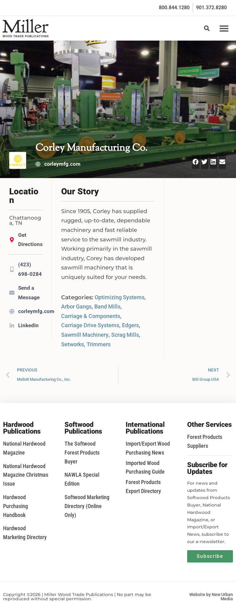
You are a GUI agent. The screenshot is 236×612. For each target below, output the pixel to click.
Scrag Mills (125, 335)
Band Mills (107, 306)
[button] (224, 28)
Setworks (72, 344)
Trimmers (99, 344)
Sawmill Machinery (84, 335)
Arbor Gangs (76, 306)
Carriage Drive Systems (90, 325)
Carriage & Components (90, 316)
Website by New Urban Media (211, 596)
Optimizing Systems (119, 297)
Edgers (130, 325)
